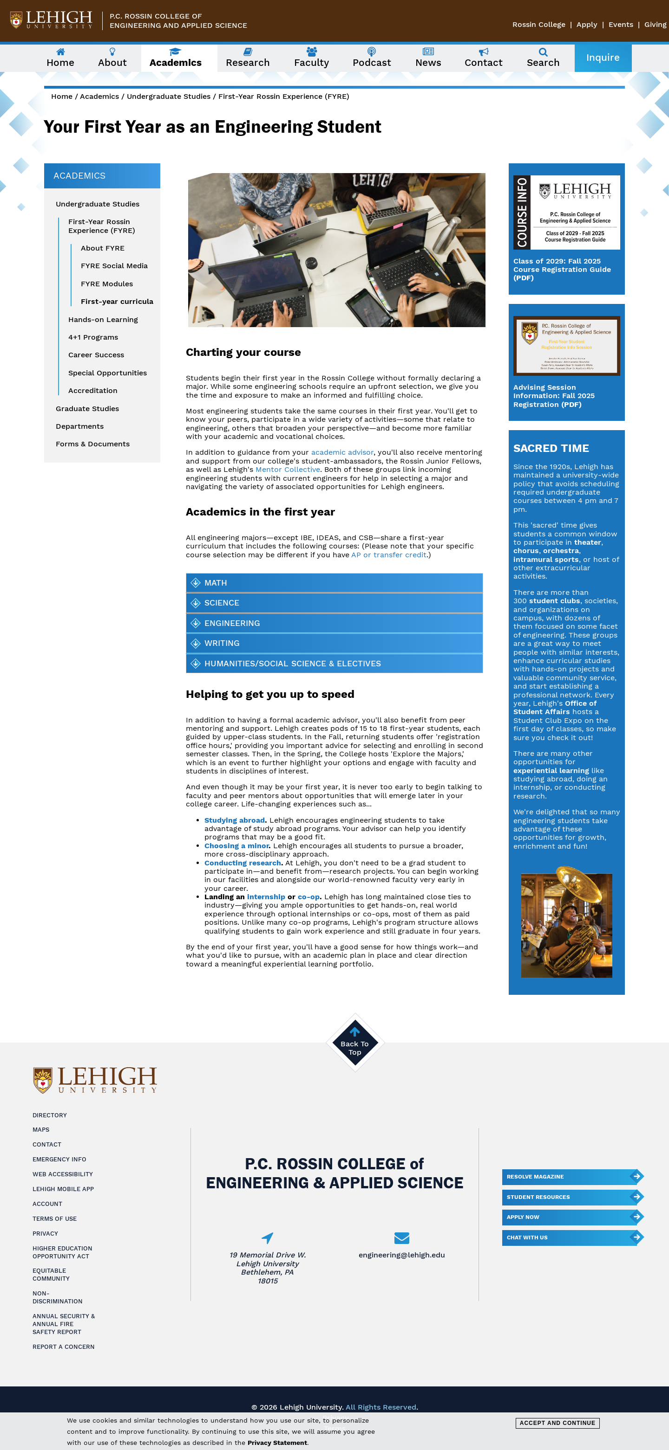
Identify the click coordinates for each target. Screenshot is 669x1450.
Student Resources (538, 1197)
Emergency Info (59, 1159)
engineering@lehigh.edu (402, 1254)
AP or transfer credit (388, 554)
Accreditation (93, 391)
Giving (655, 24)
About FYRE (103, 248)
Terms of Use (55, 1218)
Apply (587, 24)
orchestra (561, 550)
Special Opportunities (107, 373)
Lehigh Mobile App (63, 1189)
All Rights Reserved (381, 1407)
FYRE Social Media (114, 266)
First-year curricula (117, 301)
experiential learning (551, 770)
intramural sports (546, 559)
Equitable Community (51, 1274)
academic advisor (342, 452)
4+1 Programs (93, 337)
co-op (309, 896)
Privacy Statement (277, 1442)
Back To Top (355, 1048)
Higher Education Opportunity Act (62, 1252)
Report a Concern (64, 1346)
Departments (80, 426)
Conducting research (242, 862)
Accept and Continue (558, 1423)
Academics (99, 96)
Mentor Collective (288, 469)
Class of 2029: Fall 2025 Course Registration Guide (562, 265)
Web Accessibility (63, 1174)
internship (266, 896)
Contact (47, 1144)
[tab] (334, 583)
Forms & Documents (93, 444)
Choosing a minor (236, 845)
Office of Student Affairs (555, 707)
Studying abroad (234, 820)
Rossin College (538, 24)
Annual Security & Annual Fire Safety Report (64, 1324)
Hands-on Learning (103, 320)
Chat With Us (527, 1237)
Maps (41, 1129)
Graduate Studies (87, 409)
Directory (50, 1115)
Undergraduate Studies (168, 96)
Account (47, 1203)
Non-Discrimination (58, 1297)
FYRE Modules (107, 284)
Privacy (45, 1233)
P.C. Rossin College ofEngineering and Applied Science (178, 21)
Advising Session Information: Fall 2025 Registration (554, 396)
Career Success (96, 355)
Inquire (603, 57)
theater (587, 542)
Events (621, 24)
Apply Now (523, 1217)
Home (61, 96)
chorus (526, 550)
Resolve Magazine (535, 1176)
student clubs (554, 600)
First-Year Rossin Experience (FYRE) (283, 96)
